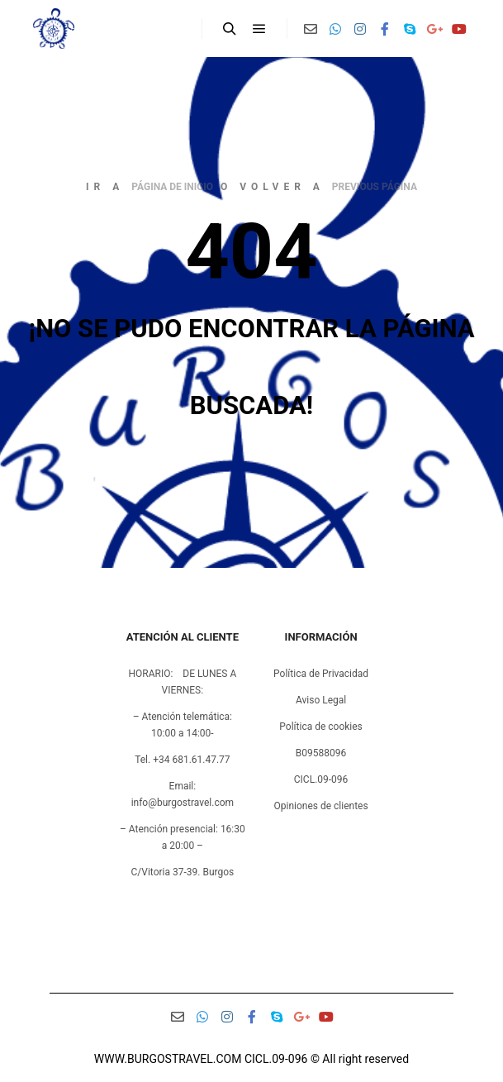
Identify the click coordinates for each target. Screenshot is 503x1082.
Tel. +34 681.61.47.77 (182, 759)
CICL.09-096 (321, 779)
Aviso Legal (321, 700)
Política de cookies (321, 726)
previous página (374, 187)
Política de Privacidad (320, 673)
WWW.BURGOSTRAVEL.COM (168, 1058)
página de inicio (172, 187)
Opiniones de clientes (320, 806)
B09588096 (321, 753)
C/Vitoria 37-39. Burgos (183, 872)
